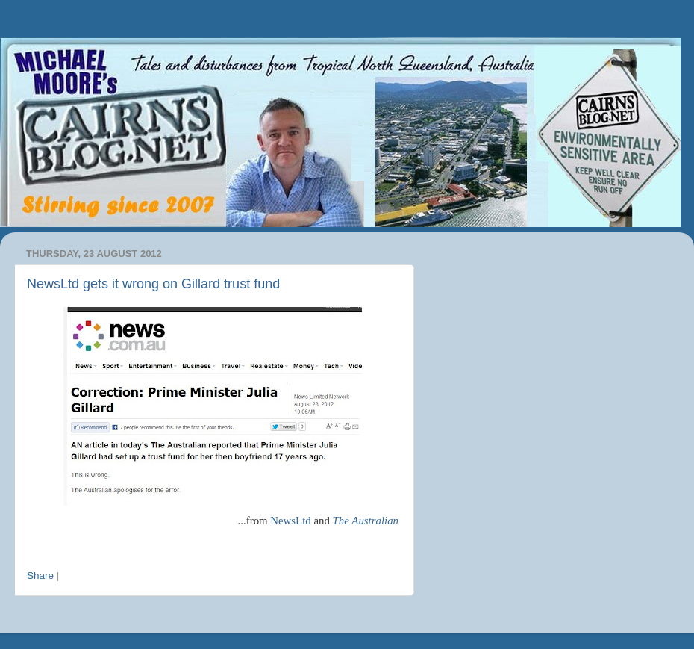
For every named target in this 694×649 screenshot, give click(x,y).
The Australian (365, 521)
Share (40, 575)
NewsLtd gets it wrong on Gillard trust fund (153, 283)
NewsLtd (290, 521)
